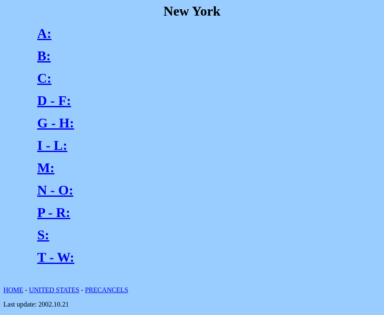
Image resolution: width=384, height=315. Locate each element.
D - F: (54, 100)
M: (46, 167)
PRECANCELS (106, 289)
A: (44, 33)
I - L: (52, 145)
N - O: (55, 190)
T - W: (55, 257)
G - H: (55, 122)
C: (44, 78)
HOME (13, 289)
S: (43, 234)
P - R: (53, 212)
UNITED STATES (54, 289)
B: (44, 55)
